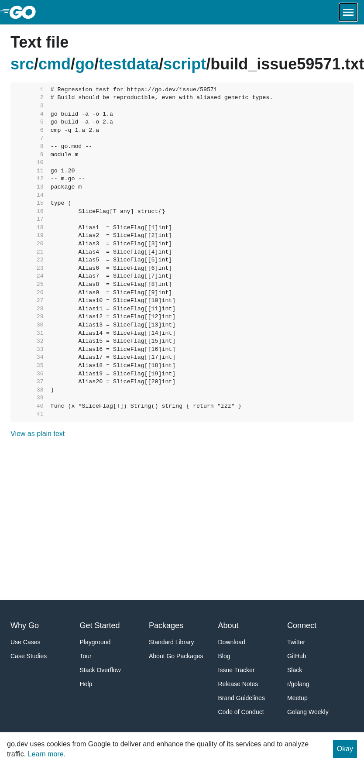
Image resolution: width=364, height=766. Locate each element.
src (22, 64)
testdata (129, 64)
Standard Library (171, 642)
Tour (86, 656)
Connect (301, 625)
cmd (54, 64)
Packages (166, 625)
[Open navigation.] (348, 12)
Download (231, 642)
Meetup (297, 697)
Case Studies (28, 656)
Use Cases (25, 642)
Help (86, 683)
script (184, 64)
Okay (345, 748)
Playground (95, 642)
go (84, 64)
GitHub (296, 656)
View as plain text (37, 433)
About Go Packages (176, 656)
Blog (224, 656)
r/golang (298, 683)
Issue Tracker (236, 669)
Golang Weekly (308, 711)
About (228, 625)
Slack (294, 669)
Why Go (24, 625)
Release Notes (238, 683)
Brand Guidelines (241, 697)
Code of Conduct (241, 711)
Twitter (296, 642)
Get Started (100, 625)
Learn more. (46, 754)
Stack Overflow (100, 669)
